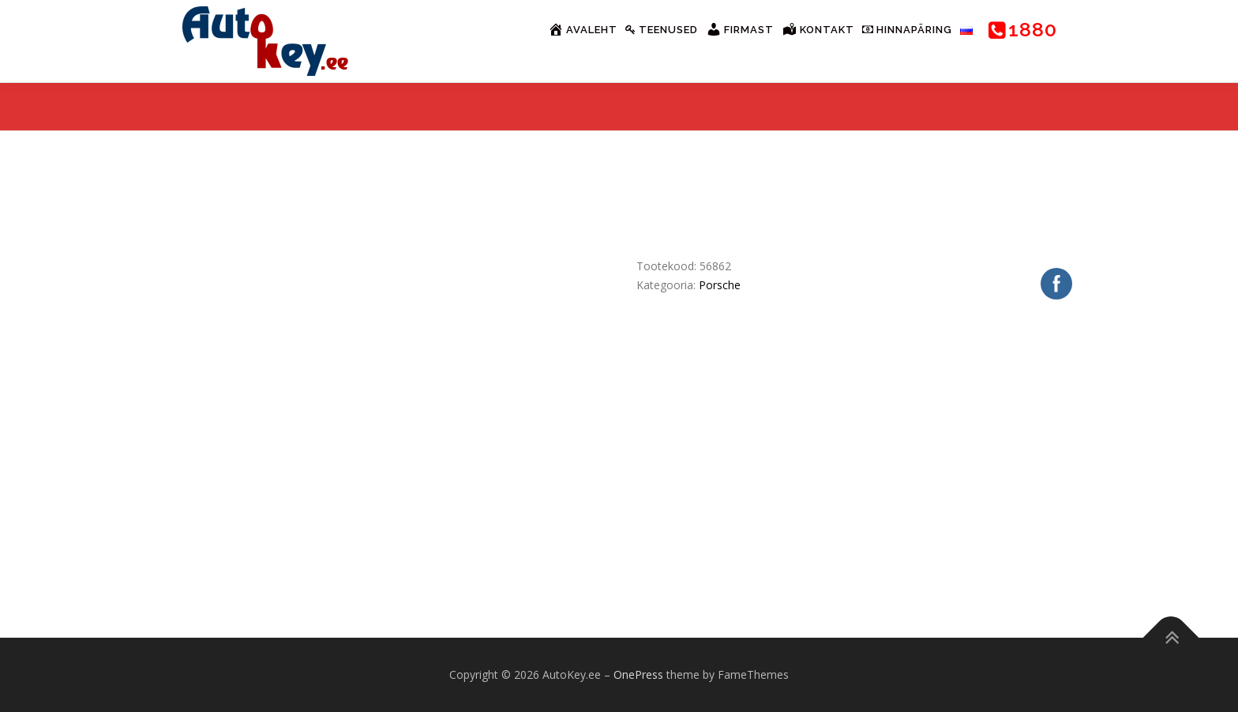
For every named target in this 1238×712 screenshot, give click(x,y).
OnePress (638, 674)
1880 (1023, 29)
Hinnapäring (907, 30)
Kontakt (818, 29)
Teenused (661, 30)
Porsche (720, 284)
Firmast (740, 29)
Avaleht (582, 29)
